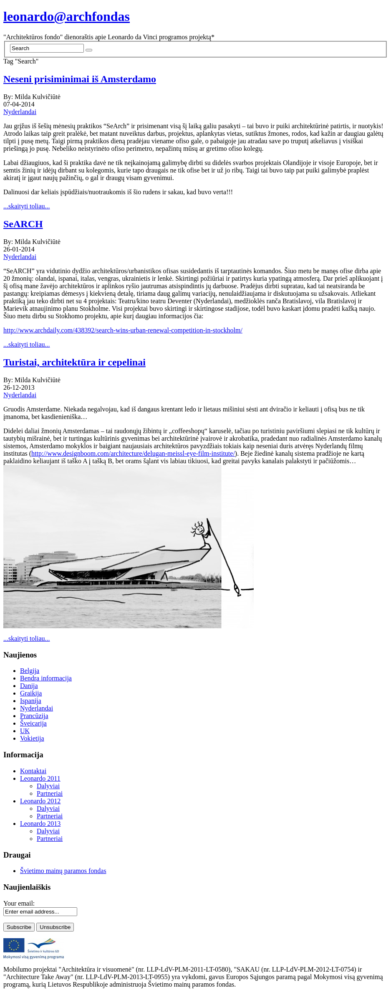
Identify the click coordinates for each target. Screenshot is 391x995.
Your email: (19, 903)
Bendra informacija (46, 678)
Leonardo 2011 (40, 778)
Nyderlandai (19, 111)
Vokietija (32, 738)
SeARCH (23, 223)
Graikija (31, 693)
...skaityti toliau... (26, 206)
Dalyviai (48, 785)
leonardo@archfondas (66, 16)
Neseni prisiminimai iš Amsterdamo (79, 79)
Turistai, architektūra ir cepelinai (74, 362)
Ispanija (30, 700)
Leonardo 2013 (40, 823)
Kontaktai (33, 770)
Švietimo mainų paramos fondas (63, 870)
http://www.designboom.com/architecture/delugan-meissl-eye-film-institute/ (133, 453)
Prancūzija (34, 715)
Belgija (29, 670)
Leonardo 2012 (40, 801)
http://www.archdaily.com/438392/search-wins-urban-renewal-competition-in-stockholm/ (122, 330)
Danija (29, 685)
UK (25, 730)
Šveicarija (33, 723)
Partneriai (50, 793)
